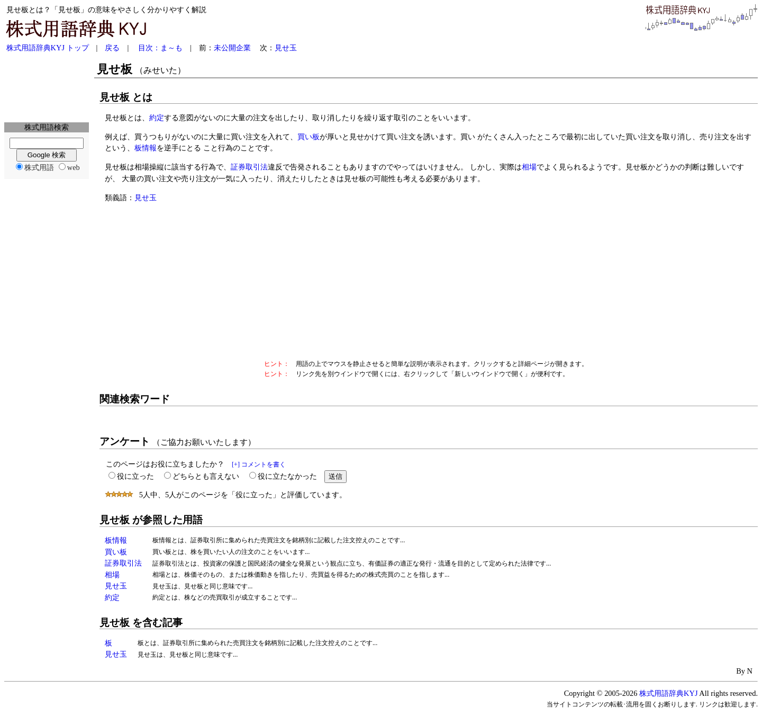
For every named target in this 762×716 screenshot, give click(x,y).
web (73, 167)
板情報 (145, 148)
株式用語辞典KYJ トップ (47, 47)
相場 (529, 167)
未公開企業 (232, 47)
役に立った (135, 476)
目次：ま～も (160, 47)
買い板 (308, 136)
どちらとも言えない (206, 476)
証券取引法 (249, 167)
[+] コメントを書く (259, 464)
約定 (156, 117)
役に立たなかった (287, 476)
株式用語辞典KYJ (668, 693)
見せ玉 (286, 47)
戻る (112, 47)
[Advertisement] (46, 88)
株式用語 (39, 167)
